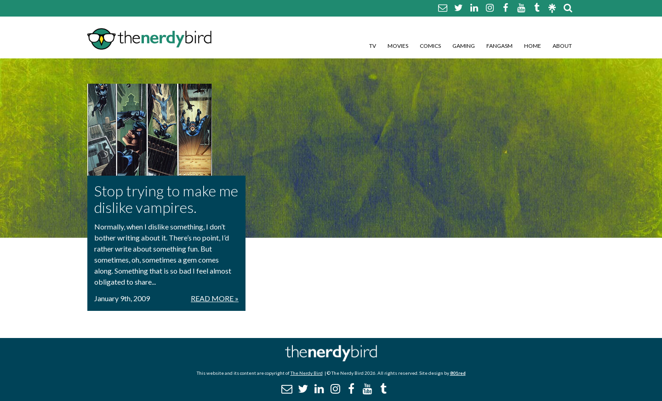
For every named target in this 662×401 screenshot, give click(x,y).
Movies (398, 45)
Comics (430, 45)
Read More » (215, 298)
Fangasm (499, 45)
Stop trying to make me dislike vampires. (166, 199)
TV (372, 45)
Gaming (463, 45)
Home (532, 45)
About (562, 45)
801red (458, 373)
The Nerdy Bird (307, 373)
